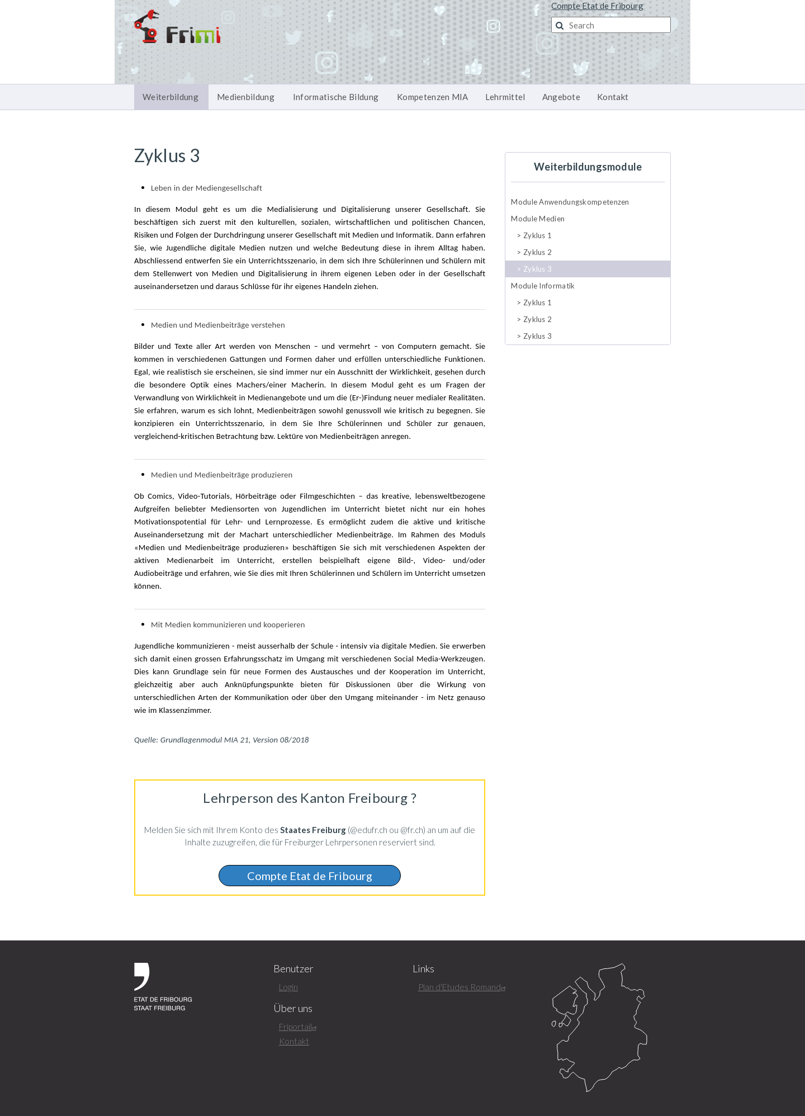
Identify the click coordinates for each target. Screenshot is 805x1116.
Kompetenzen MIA (432, 97)
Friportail (299, 1027)
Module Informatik (543, 285)
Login (288, 987)
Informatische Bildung (335, 97)
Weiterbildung (170, 97)
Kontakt (612, 97)
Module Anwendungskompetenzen (570, 201)
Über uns (292, 1008)
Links (423, 969)
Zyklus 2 (537, 252)
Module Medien (538, 218)
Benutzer (293, 969)
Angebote (561, 97)
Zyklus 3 (537, 268)
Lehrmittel (505, 97)
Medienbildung (245, 97)
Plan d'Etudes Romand (463, 987)
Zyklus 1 (537, 235)
